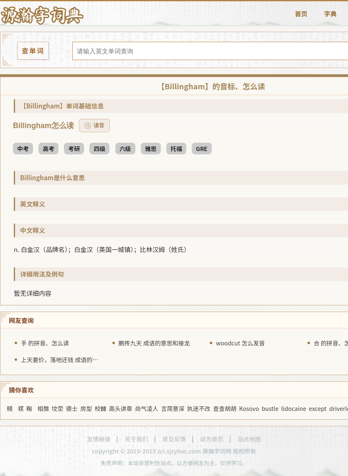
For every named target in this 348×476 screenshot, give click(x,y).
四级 (99, 148)
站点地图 (249, 439)
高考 (48, 148)
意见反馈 (174, 439)
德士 (72, 408)
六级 (125, 148)
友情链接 (98, 439)
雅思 (151, 148)
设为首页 (212, 439)
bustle (270, 408)
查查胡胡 (224, 408)
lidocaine (293, 408)
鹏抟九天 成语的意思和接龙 (154, 343)
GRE (201, 148)
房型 (86, 408)
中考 (23, 148)
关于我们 (136, 439)
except (317, 408)
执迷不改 (199, 408)
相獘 (43, 408)
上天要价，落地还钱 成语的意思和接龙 (71, 359)
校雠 (101, 408)
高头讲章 (120, 408)
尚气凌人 (146, 408)
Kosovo (249, 408)
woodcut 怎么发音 (240, 343)
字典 (330, 13)
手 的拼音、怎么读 (45, 343)
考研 (74, 148)
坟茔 (58, 408)
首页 (301, 13)
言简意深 (172, 408)
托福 (176, 148)
